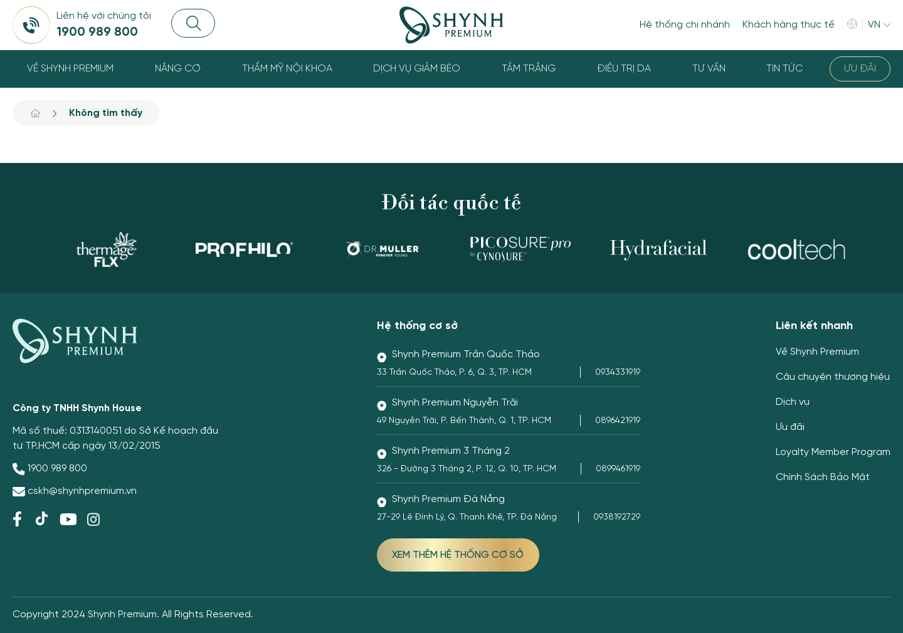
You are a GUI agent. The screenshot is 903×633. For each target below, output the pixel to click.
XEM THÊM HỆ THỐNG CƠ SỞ (458, 555)
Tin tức (784, 68)
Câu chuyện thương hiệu (833, 377)
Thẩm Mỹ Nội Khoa (287, 68)
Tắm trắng (529, 68)
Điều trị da (624, 68)
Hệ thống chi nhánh (685, 24)
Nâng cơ (178, 68)
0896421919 (617, 421)
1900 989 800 (57, 468)
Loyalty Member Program (833, 452)
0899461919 (618, 469)
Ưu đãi (860, 68)
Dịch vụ (793, 402)
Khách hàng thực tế (788, 24)
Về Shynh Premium (70, 68)
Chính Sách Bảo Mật (823, 477)
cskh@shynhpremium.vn (82, 491)
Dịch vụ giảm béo (416, 68)
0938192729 (616, 517)
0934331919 (617, 372)
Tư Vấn (709, 68)
